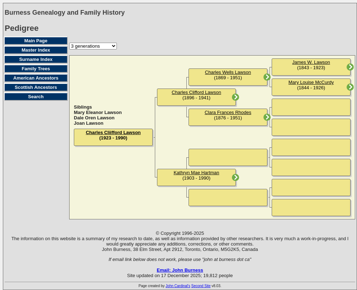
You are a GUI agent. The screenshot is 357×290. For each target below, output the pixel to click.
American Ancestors (35, 78)
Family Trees (36, 68)
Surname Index (35, 59)
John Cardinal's (178, 286)
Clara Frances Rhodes (228, 112)
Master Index (36, 50)
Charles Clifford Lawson (196, 92)
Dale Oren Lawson (94, 117)
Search (35, 96)
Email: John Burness (180, 270)
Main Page (35, 40)
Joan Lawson (88, 123)
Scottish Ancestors (36, 87)
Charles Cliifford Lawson (113, 132)
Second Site (201, 286)
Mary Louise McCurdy (311, 82)
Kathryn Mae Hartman (196, 172)
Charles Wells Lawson (228, 72)
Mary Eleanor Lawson (98, 112)
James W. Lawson (311, 62)
